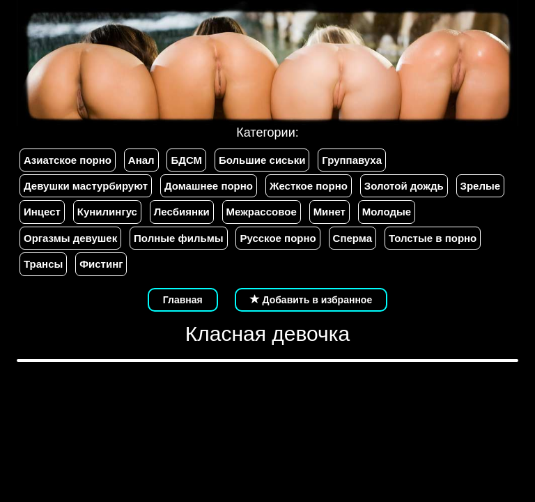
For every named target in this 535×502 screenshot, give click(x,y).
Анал (141, 160)
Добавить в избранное (311, 299)
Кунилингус (107, 212)
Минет (329, 212)
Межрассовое (261, 212)
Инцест (42, 212)
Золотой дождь (404, 186)
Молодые (386, 212)
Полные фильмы (178, 238)
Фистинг (101, 264)
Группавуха (352, 160)
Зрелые (480, 186)
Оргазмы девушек (70, 238)
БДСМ (186, 160)
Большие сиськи (262, 160)
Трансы (43, 264)
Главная (183, 299)
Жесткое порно (309, 186)
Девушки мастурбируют (86, 186)
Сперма (352, 238)
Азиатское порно (67, 160)
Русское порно (278, 238)
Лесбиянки (182, 212)
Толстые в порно (432, 238)
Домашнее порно (208, 186)
